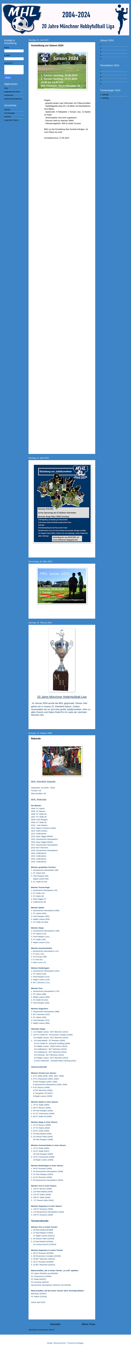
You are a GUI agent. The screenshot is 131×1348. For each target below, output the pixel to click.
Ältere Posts (88, 1324)
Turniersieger (9, 113)
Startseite (55, 1324)
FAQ (6, 88)
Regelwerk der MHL (12, 92)
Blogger (80, 1343)
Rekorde (36, 738)
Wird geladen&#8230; (60, 297)
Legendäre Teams (11, 120)
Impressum (8, 95)
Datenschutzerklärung (13, 99)
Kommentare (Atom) (46, 1330)
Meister (7, 110)
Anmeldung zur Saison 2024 (47, 45)
